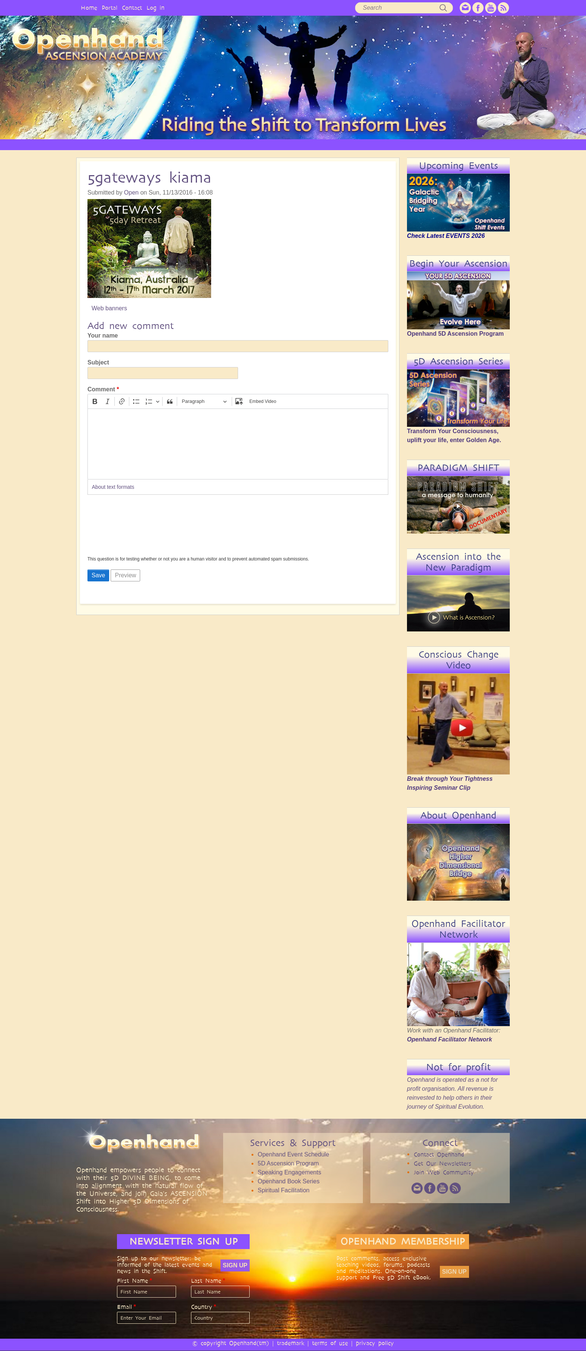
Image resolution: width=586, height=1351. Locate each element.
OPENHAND (168, 144)
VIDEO (323, 144)
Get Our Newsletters (442, 1163)
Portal (109, 7)
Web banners (109, 308)
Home (89, 7)
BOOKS (385, 144)
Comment (101, 389)
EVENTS (462, 144)
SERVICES (253, 144)
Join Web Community (444, 1172)
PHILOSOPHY (212, 144)
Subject (98, 362)
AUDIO (354, 144)
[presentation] (118, 528)
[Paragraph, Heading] (204, 401)
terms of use (330, 1343)
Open (131, 192)
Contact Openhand (439, 1154)
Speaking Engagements (289, 1172)
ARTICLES (290, 144)
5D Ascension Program (288, 1163)
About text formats (113, 487)
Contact (132, 7)
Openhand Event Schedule (293, 1154)
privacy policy (375, 1343)
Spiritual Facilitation (283, 1190)
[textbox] (237, 444)
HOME (132, 144)
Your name (102, 335)
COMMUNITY (423, 144)
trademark (290, 1343)
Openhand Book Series (288, 1181)
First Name (132, 1280)
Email (124, 1307)
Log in (155, 7)
